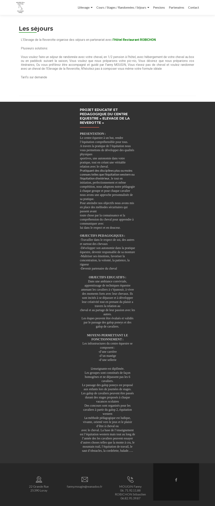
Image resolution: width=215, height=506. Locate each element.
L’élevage (84, 7)
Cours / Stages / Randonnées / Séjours (121, 7)
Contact (193, 7)
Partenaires (176, 7)
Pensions (159, 7)
